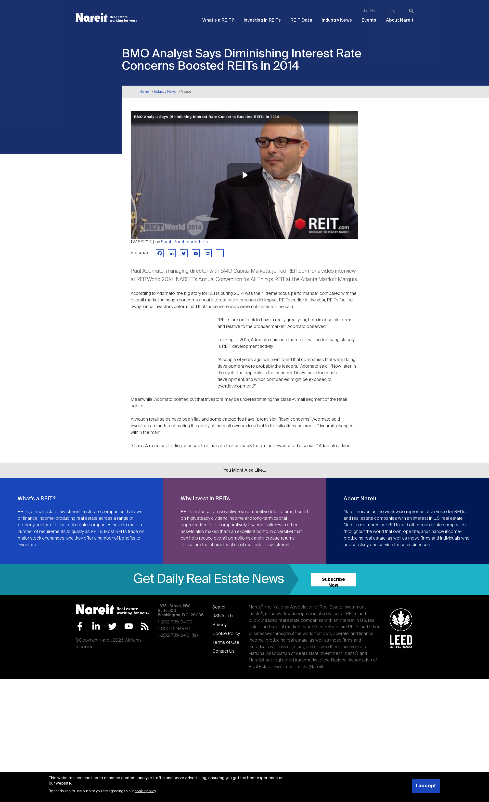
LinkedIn (96, 626)
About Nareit (399, 20)
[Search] (411, 11)
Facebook (80, 626)
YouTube (128, 626)
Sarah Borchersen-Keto (184, 242)
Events (369, 20)
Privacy (219, 625)
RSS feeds (222, 616)
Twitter (112, 626)
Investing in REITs (262, 20)
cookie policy (145, 791)
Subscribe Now (333, 581)
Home (144, 91)
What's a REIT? (218, 20)
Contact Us (223, 651)
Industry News (337, 20)
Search (219, 607)
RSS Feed (145, 626)
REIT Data (301, 20)
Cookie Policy (226, 634)
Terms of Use (225, 642)
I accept (426, 786)
